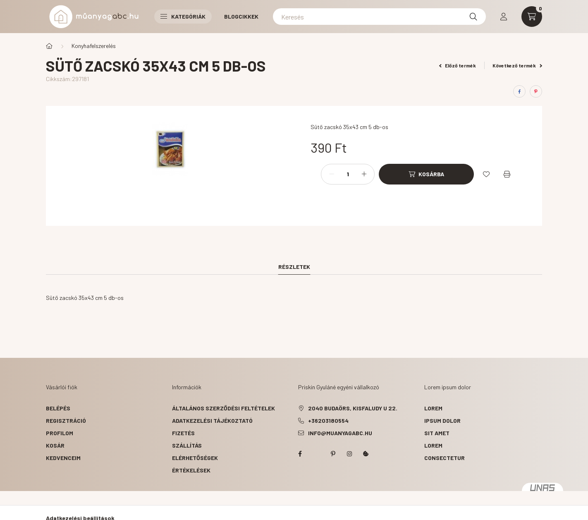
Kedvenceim (63, 457)
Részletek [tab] (294, 266)
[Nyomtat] (507, 174)
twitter (316, 454)
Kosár (55, 445)
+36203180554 (328, 420)
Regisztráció (66, 420)
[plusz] (364, 174)
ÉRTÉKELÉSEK (191, 470)
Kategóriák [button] (183, 16)
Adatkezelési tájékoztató (212, 420)
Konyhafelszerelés (94, 45)
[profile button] (503, 16)
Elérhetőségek (195, 457)
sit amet (436, 432)
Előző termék (457, 65)
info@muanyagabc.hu (340, 432)
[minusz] (331, 174)
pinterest (333, 454)
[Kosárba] (426, 174)
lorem (433, 408)
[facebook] (519, 91)
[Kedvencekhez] (486, 174)
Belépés (58, 408)
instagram (349, 454)
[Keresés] (379, 16)
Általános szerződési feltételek (223, 408)
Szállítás (187, 445)
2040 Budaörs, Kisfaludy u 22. (352, 408)
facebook (300, 454)
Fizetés (183, 432)
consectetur (444, 457)
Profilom (59, 432)
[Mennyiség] (347, 174)
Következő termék (517, 65)
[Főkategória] (49, 45)
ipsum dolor (442, 420)
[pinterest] (536, 91)
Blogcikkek (241, 16)
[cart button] (531, 16)
